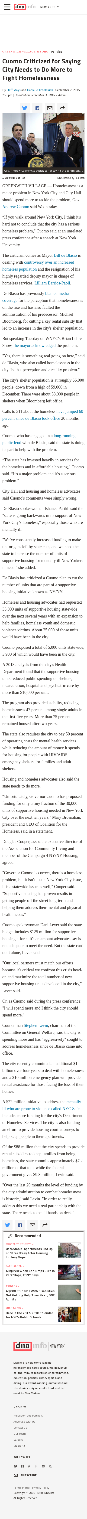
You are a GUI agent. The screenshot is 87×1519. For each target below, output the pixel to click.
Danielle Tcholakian (39, 90)
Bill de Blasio (65, 255)
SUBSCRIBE (25, 1475)
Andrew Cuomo (15, 206)
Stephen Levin (36, 1025)
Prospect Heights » (20, 1244)
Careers (18, 1439)
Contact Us (20, 1427)
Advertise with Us (24, 1421)
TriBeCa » (12, 1286)
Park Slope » (15, 1266)
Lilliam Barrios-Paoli (52, 283)
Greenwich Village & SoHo (25, 51)
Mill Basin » (14, 1308)
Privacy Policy (40, 1487)
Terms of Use (21, 1487)
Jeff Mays (14, 90)
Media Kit (19, 1445)
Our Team (19, 1433)
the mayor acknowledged (35, 345)
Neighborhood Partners (28, 1415)
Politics (56, 51)
